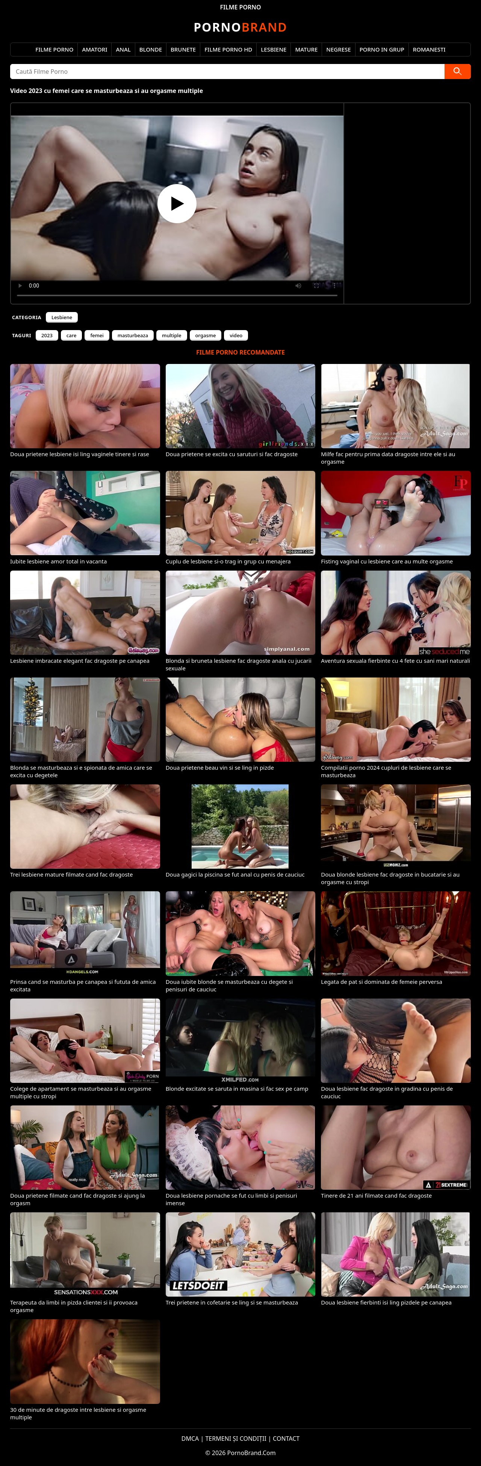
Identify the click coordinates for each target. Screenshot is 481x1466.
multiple (172, 335)
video (236, 335)
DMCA (190, 1438)
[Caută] (458, 71)
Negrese (338, 49)
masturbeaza (133, 335)
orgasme (205, 335)
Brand (240, 27)
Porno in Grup (382, 49)
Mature (306, 49)
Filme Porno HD (228, 49)
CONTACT (286, 1438)
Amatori (94, 49)
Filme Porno (54, 49)
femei (96, 335)
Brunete (183, 49)
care (72, 335)
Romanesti (429, 49)
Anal (123, 49)
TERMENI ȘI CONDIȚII (235, 1438)
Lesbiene (273, 49)
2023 (47, 335)
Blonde (150, 49)
